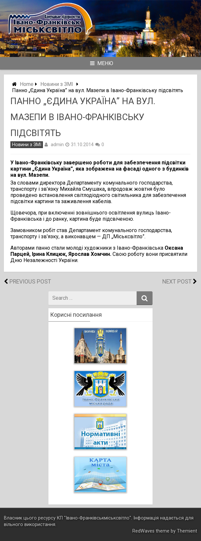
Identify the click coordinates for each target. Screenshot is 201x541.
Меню (101, 63)
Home (27, 84)
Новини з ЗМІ (56, 84)
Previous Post (30, 281)
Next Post (177, 281)
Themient (187, 531)
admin (57, 144)
